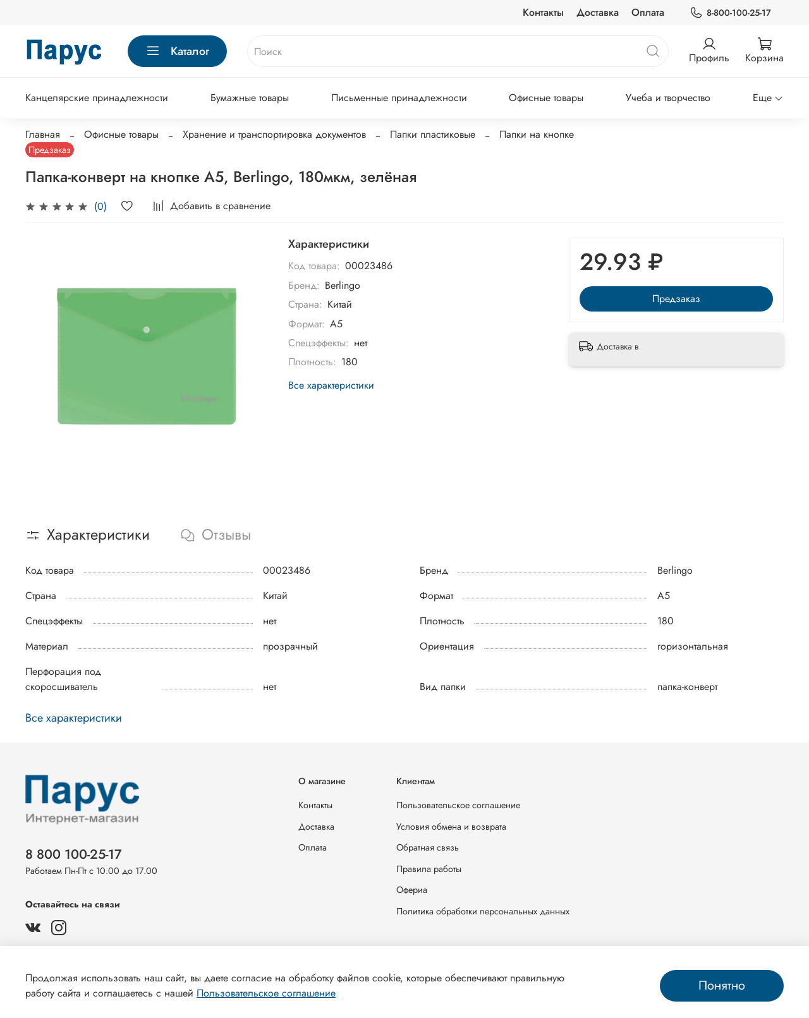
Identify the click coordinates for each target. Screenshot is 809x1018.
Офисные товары (546, 97)
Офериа (411, 889)
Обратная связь (427, 847)
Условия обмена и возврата (451, 826)
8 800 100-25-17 (73, 854)
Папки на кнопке (536, 134)
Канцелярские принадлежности (96, 97)
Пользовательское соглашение (458, 805)
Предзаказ (676, 298)
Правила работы (428, 869)
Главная (42, 134)
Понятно (721, 985)
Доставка (597, 12)
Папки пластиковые (432, 134)
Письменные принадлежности (399, 97)
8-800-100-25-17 (730, 13)
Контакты (543, 12)
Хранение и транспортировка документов (274, 134)
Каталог (177, 51)
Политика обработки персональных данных (482, 911)
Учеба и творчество (668, 97)
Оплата (647, 12)
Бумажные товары (249, 97)
